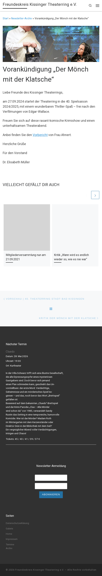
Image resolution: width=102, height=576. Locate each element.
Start (5, 18)
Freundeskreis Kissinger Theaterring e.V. (39, 569)
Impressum (12, 539)
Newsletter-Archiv (21, 18)
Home (9, 533)
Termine (10, 544)
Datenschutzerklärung (17, 523)
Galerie (9, 528)
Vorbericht (40, 135)
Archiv (9, 548)
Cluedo (10, 351)
